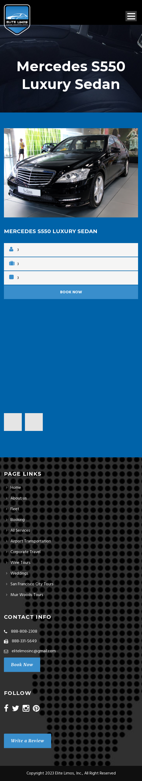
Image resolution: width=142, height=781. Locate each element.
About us (18, 498)
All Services (20, 530)
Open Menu (131, 16)
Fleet (14, 509)
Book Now (71, 292)
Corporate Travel (25, 552)
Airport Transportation (30, 541)
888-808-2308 (24, 631)
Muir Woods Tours (26, 595)
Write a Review (27, 740)
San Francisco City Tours (32, 584)
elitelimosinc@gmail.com (34, 651)
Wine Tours (20, 562)
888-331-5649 (24, 641)
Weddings (19, 573)
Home (15, 487)
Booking (17, 519)
